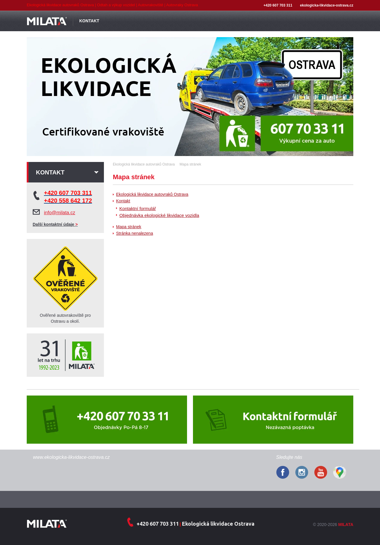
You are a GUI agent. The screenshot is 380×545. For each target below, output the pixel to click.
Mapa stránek (128, 226)
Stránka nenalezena (134, 233)
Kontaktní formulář (137, 208)
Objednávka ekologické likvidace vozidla (159, 215)
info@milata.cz (59, 212)
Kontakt (123, 201)
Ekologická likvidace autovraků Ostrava (152, 194)
